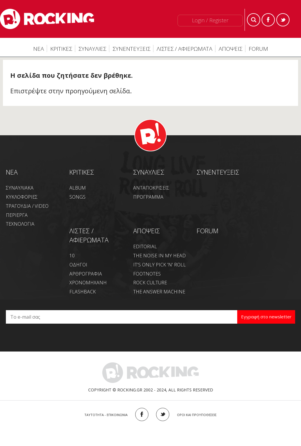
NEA (12, 172)
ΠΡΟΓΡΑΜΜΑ (148, 197)
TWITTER (162, 414)
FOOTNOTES (147, 274)
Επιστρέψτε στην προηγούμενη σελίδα (70, 90)
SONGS (77, 197)
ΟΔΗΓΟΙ (78, 264)
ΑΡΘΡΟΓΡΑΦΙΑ (85, 274)
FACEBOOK (141, 414)
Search (253, 19)
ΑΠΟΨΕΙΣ (230, 49)
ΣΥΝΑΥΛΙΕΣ (92, 49)
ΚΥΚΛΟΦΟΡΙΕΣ (22, 197)
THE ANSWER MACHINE (159, 291)
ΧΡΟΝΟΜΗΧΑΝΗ (88, 282)
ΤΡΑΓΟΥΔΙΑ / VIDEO (27, 206)
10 (72, 255)
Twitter (283, 19)
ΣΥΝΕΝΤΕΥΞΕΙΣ (131, 49)
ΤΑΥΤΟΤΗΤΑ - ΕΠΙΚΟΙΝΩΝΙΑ (106, 415)
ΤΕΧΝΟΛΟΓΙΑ (20, 224)
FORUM (258, 49)
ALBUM (77, 188)
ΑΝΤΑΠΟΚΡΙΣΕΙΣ (151, 188)
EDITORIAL (145, 246)
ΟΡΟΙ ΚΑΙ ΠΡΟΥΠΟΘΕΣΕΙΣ (197, 415)
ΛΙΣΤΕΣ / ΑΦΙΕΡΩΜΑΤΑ (184, 49)
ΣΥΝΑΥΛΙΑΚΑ (20, 188)
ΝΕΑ (38, 49)
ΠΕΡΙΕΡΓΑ (17, 215)
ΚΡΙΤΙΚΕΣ (61, 49)
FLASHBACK (82, 291)
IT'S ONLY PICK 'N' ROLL (159, 264)
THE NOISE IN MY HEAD (159, 255)
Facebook (268, 19)
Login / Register (210, 20)
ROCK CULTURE (150, 282)
